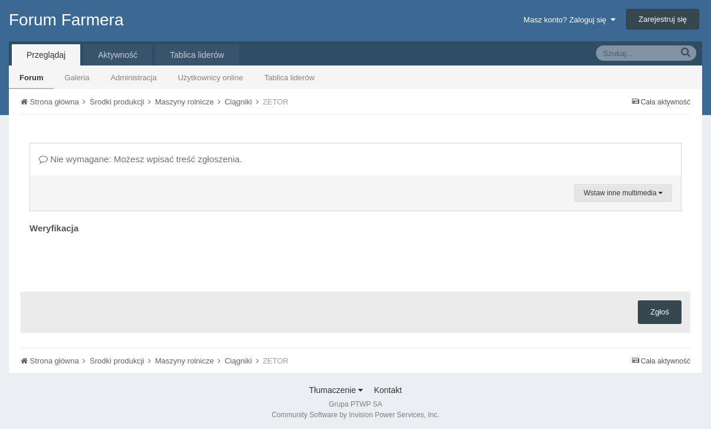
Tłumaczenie (336, 390)
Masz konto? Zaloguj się (569, 19)
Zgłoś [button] (659, 311)
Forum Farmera (66, 20)
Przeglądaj (46, 55)
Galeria (76, 77)
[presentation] (119, 260)
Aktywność (117, 55)
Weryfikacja (54, 228)
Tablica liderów (289, 77)
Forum (31, 77)
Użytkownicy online (210, 77)
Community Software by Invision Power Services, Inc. (355, 415)
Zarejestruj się (662, 19)
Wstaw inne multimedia (623, 193)
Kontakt (388, 390)
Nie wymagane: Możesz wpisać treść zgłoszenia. (140, 159)
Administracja (133, 77)
